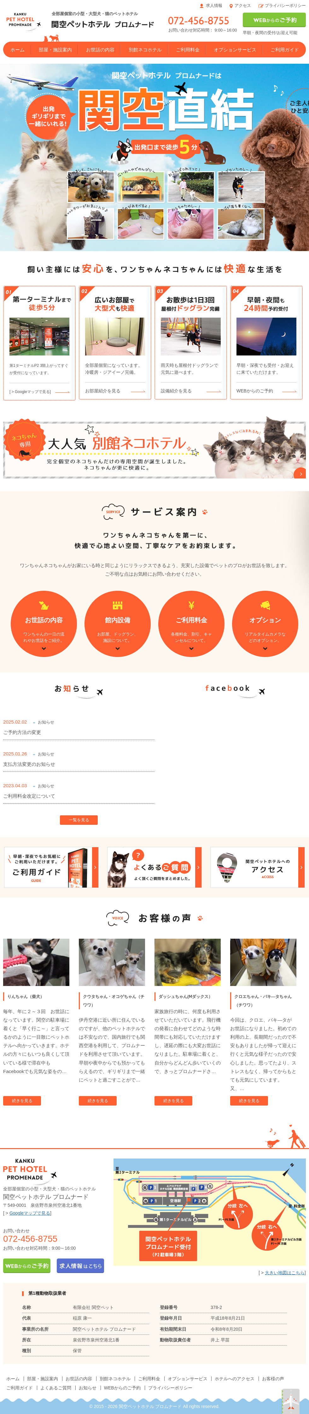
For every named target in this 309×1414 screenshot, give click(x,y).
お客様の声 (273, 1378)
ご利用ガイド (285, 49)
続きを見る (22, 1100)
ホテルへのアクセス (234, 1378)
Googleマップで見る (29, 1213)
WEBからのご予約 (122, 1387)
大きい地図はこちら (285, 1272)
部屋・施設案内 (55, 49)
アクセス (243, 5)
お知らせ (87, 1387)
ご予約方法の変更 (22, 732)
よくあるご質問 (55, 1387)
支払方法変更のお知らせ (29, 764)
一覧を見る (79, 820)
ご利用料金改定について (29, 796)
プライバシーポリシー (285, 5)
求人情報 (214, 5)
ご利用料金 (188, 49)
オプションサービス (235, 49)
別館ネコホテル (145, 49)
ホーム (17, 49)
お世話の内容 (100, 49)
